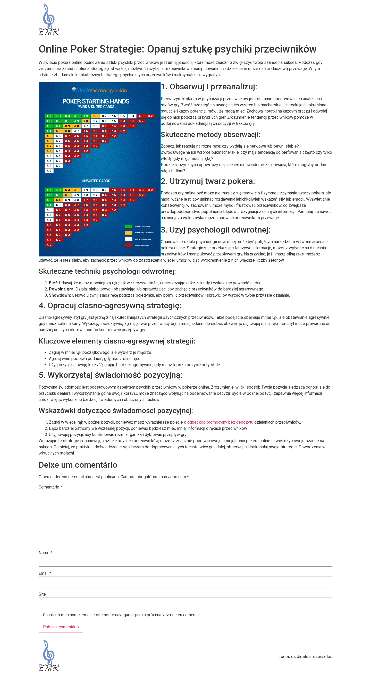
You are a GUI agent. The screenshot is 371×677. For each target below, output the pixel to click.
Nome (45, 553)
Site (42, 594)
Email (45, 573)
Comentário (50, 487)
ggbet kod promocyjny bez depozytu (220, 422)
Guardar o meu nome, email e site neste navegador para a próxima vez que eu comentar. (121, 615)
